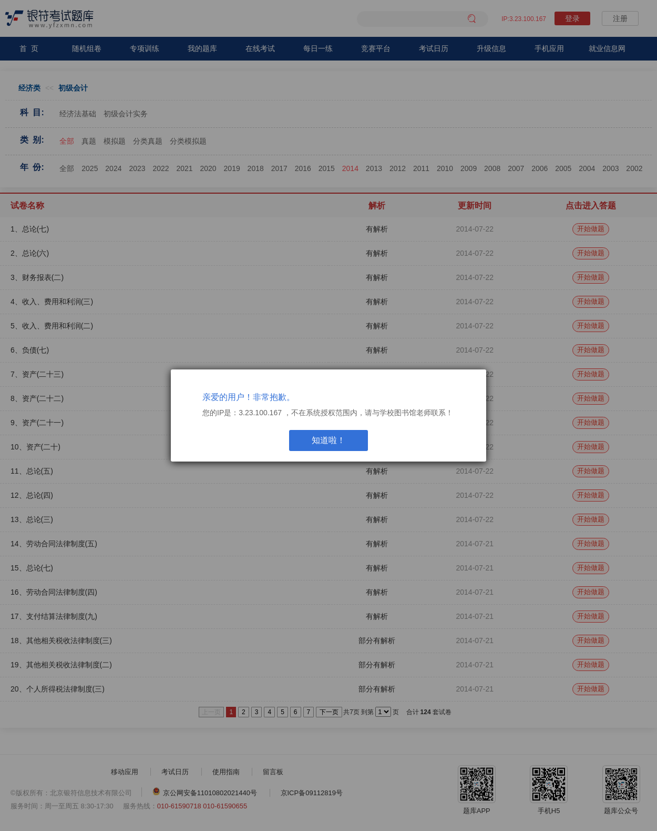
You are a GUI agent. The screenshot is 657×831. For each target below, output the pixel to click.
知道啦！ (328, 440)
